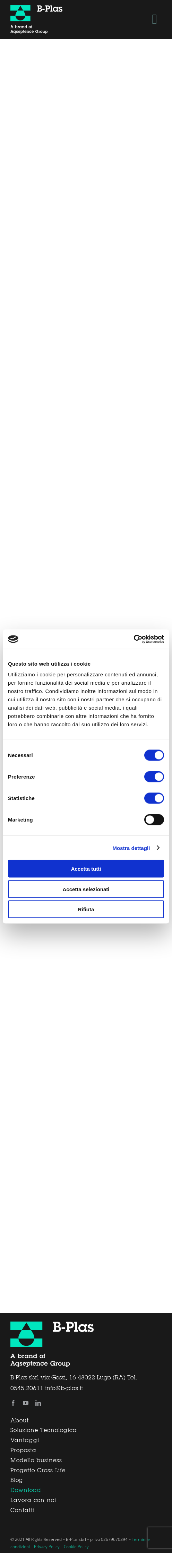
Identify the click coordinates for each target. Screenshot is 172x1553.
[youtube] (25, 1403)
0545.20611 (26, 1389)
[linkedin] (38, 1403)
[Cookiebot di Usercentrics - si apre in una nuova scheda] (133, 639)
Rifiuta (86, 909)
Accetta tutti (86, 869)
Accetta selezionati (85, 889)
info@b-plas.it (64, 1389)
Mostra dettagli (131, 848)
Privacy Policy (47, 1547)
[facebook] (13, 1403)
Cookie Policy (76, 1547)
